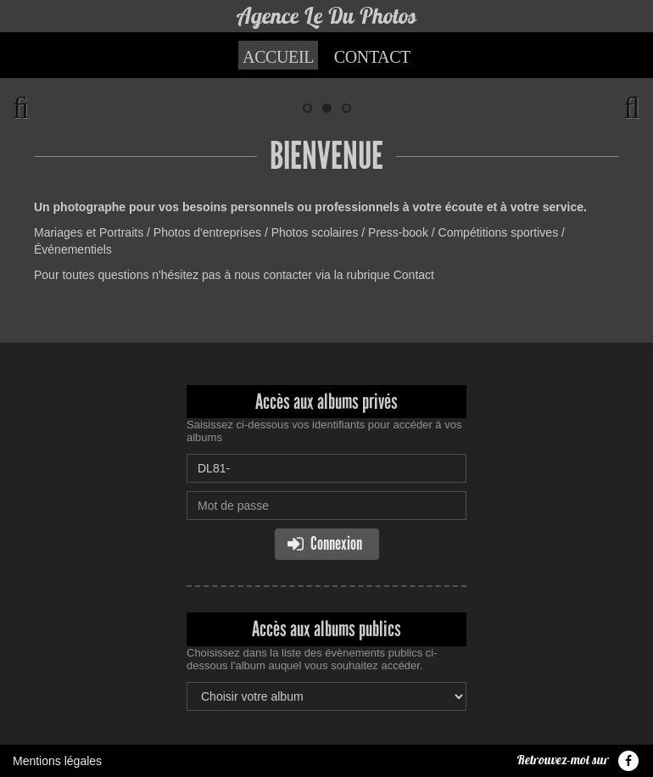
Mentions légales (57, 761)
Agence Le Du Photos (326, 16)
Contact (372, 57)
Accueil (278, 57)
